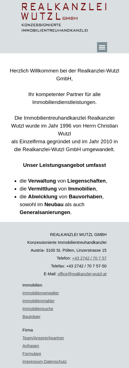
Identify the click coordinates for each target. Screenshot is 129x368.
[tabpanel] (64, 137)
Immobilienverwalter (40, 293)
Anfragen (30, 346)
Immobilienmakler (38, 301)
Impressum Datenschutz (44, 361)
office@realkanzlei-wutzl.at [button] (82, 274)
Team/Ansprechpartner (43, 338)
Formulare (31, 353)
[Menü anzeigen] (102, 47)
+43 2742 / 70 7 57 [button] (89, 258)
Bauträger (31, 316)
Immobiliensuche (37, 308)
